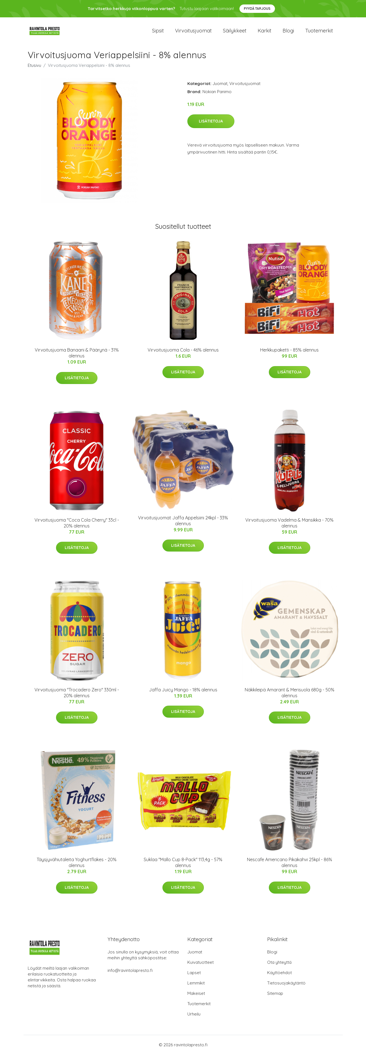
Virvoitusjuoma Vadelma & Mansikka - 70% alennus (289, 528)
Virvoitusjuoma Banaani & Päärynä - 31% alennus (77, 358)
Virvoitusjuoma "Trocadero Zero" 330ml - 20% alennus (76, 698)
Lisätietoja (211, 126)
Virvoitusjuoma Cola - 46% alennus (183, 355)
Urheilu (194, 1019)
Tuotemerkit (319, 33)
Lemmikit (196, 988)
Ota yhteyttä (279, 968)
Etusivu (34, 71)
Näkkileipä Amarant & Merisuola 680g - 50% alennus (289, 698)
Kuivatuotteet (200, 968)
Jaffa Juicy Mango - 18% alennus (183, 695)
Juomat (220, 89)
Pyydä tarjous (257, 8)
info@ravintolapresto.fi (130, 976)
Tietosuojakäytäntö (286, 988)
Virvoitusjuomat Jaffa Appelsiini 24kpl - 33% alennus (183, 526)
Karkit (264, 33)
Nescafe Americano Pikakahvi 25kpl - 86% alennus (289, 868)
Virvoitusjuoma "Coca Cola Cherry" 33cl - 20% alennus (76, 528)
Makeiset (196, 999)
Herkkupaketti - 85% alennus (289, 355)
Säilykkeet (234, 33)
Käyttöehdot (279, 978)
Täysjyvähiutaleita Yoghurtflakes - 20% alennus (76, 868)
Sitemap (275, 999)
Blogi (288, 33)
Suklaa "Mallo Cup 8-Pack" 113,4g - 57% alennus (183, 868)
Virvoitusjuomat (193, 33)
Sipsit (158, 33)
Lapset (194, 978)
